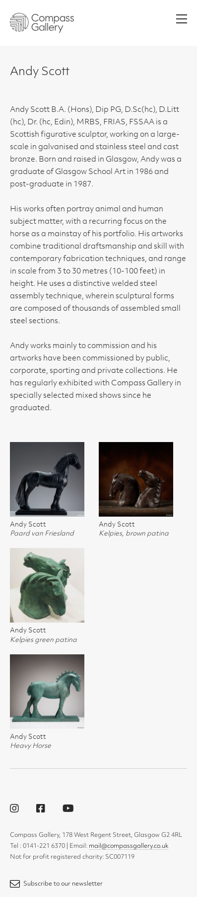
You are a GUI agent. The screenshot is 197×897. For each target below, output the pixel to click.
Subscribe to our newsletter (56, 884)
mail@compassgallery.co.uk (129, 846)
